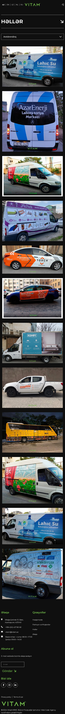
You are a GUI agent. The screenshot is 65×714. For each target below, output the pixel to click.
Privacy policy (6, 697)
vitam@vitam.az (11, 632)
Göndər (9, 671)
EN (8, 5)
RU (22, 5)
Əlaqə (34, 634)
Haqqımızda (37, 620)
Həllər (34, 629)
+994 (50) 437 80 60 (13, 627)
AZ (3, 5)
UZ (12, 5)
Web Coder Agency (48, 710)
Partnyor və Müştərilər (41, 625)
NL (17, 5)
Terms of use (18, 697)
